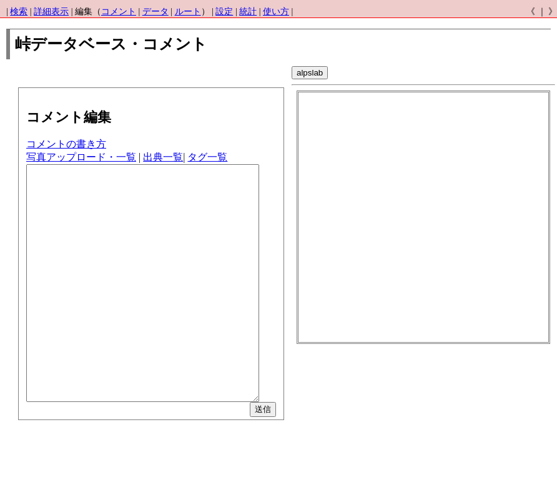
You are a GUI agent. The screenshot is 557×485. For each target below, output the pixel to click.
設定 (224, 11)
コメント (118, 11)
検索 (18, 11)
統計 (248, 11)
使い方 (276, 11)
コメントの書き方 (66, 144)
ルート (188, 11)
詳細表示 (51, 11)
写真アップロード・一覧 (81, 157)
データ (155, 11)
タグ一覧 (207, 157)
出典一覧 (163, 157)
